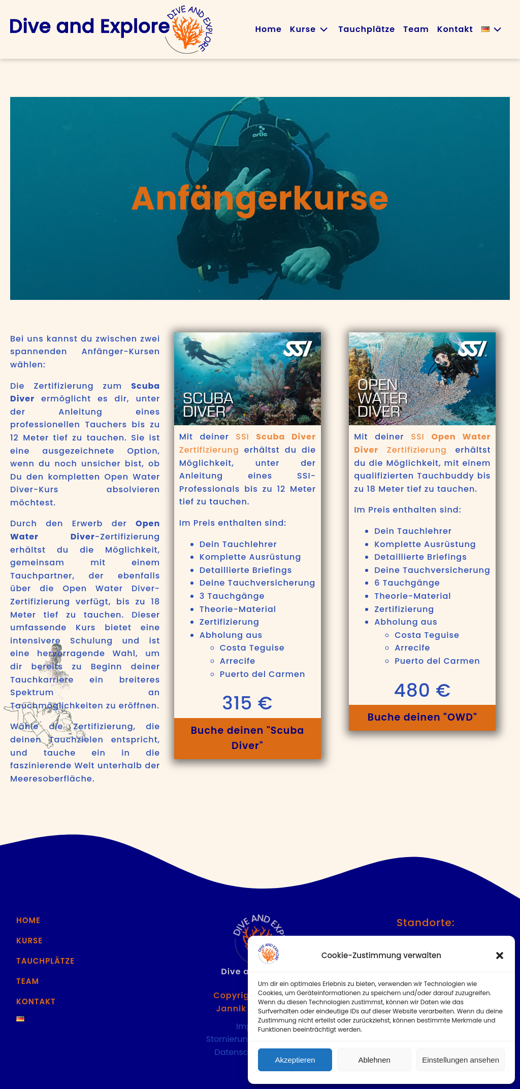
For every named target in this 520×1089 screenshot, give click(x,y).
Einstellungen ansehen (460, 1060)
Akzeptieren (295, 1060)
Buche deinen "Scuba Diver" (248, 738)
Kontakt (455, 29)
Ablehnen (374, 1060)
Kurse (310, 29)
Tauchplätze (366, 29)
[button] (500, 955)
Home (268, 29)
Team (416, 29)
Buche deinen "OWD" (422, 717)
